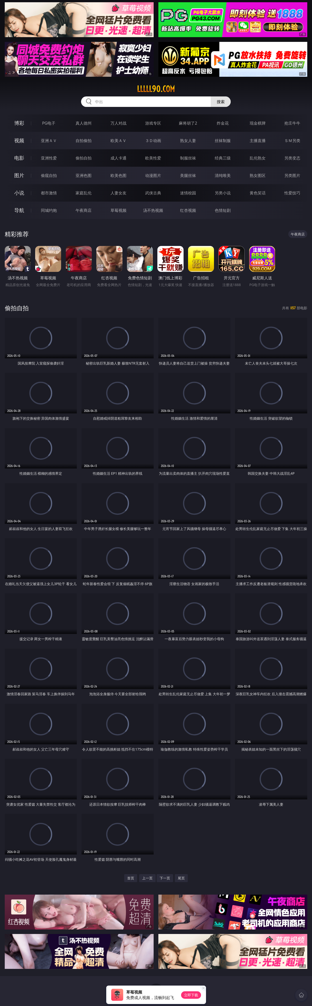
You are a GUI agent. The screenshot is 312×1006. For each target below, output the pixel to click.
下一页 (165, 878)
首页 (130, 878)
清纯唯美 (223, 175)
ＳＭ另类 (292, 140)
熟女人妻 (188, 140)
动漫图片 (153, 175)
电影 (19, 158)
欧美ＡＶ (118, 140)
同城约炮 (49, 210)
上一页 (147, 878)
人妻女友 (118, 193)
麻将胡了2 (188, 123)
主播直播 (258, 140)
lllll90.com (156, 89)
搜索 (221, 101)
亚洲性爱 (49, 158)
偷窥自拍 (49, 175)
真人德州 (84, 123)
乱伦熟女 (258, 158)
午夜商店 (84, 210)
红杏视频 (188, 210)
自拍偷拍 (84, 140)
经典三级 (223, 158)
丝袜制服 (223, 140)
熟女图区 (258, 175)
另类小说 (223, 193)
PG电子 (48, 123)
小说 (19, 192)
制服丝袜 (188, 158)
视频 (19, 140)
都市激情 (49, 193)
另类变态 (292, 158)
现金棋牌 (258, 123)
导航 (19, 210)
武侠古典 (153, 193)
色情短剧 (223, 210)
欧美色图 (118, 175)
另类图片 (292, 175)
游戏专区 (153, 123)
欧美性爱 (153, 158)
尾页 (181, 878)
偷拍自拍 (84, 158)
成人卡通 (118, 158)
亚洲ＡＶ (49, 140)
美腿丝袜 (188, 175)
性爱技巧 (292, 193)
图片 (19, 175)
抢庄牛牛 (292, 123)
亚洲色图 (84, 175)
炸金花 (223, 123)
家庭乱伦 (84, 193)
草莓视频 (118, 210)
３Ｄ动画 (153, 140)
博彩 (19, 123)
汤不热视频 (153, 210)
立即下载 (191, 995)
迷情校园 (188, 193)
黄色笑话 (258, 193)
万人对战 (118, 123)
